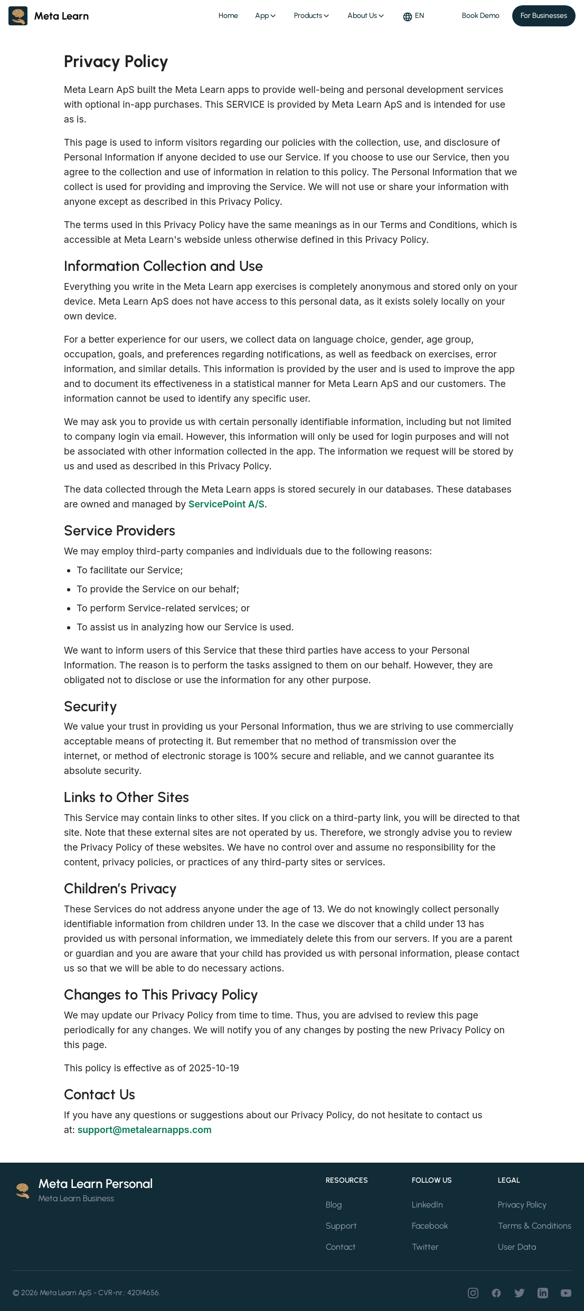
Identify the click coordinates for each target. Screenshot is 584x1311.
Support (341, 1226)
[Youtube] (566, 1293)
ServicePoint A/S (227, 504)
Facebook (430, 1226)
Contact (341, 1247)
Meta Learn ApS (66, 1292)
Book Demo (481, 15)
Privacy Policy (522, 1205)
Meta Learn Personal (95, 1183)
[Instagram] (473, 1293)
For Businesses (544, 15)
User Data (517, 1247)
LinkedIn (427, 1205)
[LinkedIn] (543, 1293)
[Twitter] (519, 1293)
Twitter (425, 1247)
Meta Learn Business (76, 1198)
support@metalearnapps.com (145, 1129)
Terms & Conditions (534, 1226)
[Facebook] (496, 1293)
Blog (334, 1205)
